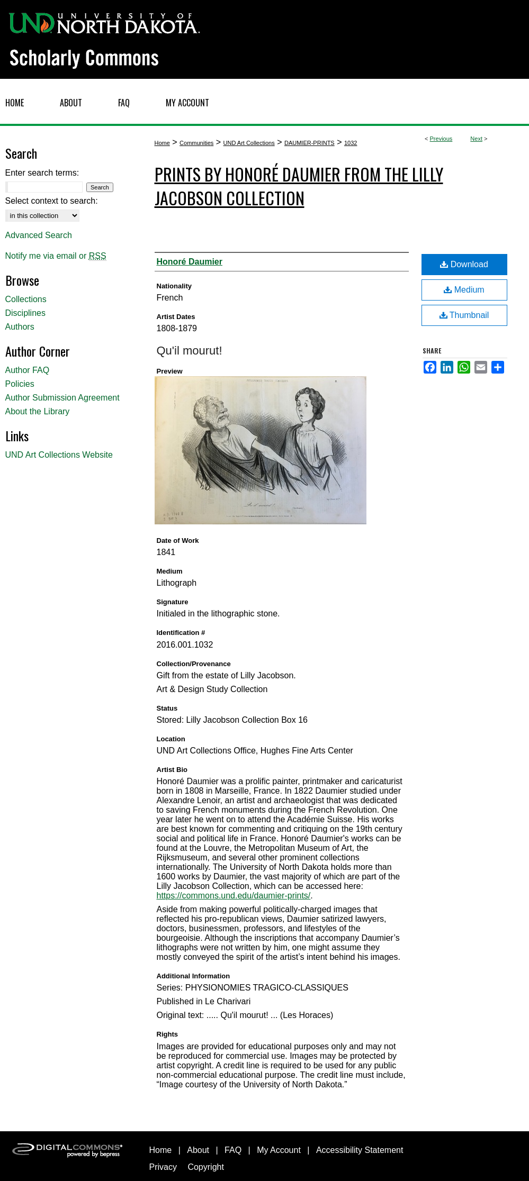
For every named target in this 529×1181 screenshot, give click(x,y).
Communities (196, 143)
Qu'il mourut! (189, 350)
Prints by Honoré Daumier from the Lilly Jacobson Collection (299, 185)
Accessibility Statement (360, 1150)
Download (464, 264)
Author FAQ (27, 370)
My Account (279, 1150)
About (198, 1150)
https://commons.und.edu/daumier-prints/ (234, 895)
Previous (441, 138)
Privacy (163, 1166)
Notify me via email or (55, 256)
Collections (26, 299)
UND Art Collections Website (59, 454)
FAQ (233, 1150)
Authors (19, 326)
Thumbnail (464, 315)
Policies (19, 383)
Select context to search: (51, 200)
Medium (464, 289)
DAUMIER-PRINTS (309, 143)
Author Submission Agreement (62, 397)
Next (476, 138)
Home (162, 143)
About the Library (37, 411)
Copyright (205, 1166)
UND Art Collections (249, 143)
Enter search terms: (42, 172)
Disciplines (25, 312)
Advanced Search (38, 235)
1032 (350, 143)
